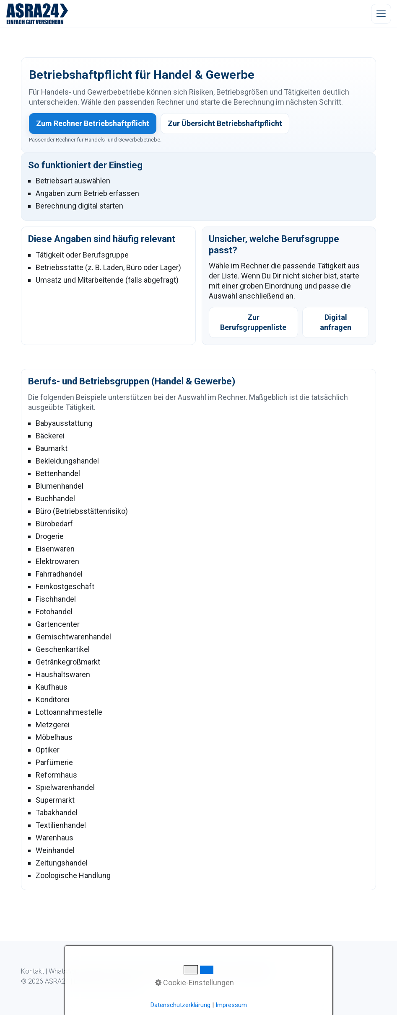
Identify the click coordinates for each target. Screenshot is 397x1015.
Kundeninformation (159, 971)
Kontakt (32, 971)
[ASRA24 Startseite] (37, 13)
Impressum (249, 971)
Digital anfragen (335, 322)
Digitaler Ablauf (105, 971)
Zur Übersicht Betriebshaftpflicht (225, 123)
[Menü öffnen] (381, 14)
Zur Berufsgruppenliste (253, 322)
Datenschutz (210, 971)
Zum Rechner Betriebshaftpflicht (92, 123)
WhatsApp (64, 971)
